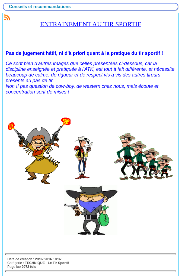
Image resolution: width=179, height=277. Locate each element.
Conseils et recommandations (40, 6)
